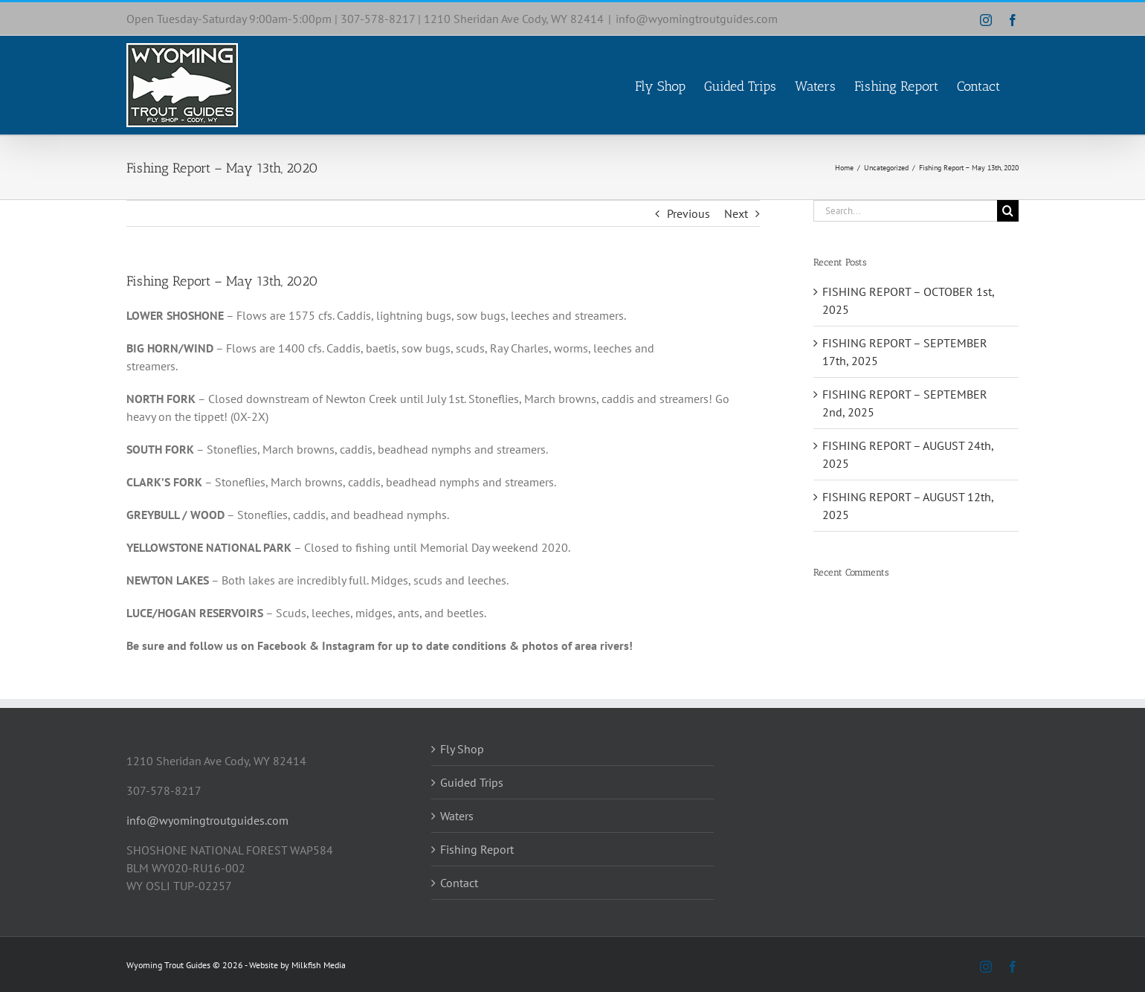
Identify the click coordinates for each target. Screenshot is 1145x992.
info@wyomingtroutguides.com (697, 18)
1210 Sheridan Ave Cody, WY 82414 (514, 18)
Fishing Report (477, 849)
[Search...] (905, 211)
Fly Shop (462, 748)
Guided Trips (471, 782)
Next (736, 213)
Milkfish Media (318, 964)
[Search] (1008, 211)
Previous (688, 213)
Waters (457, 815)
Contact (459, 882)
